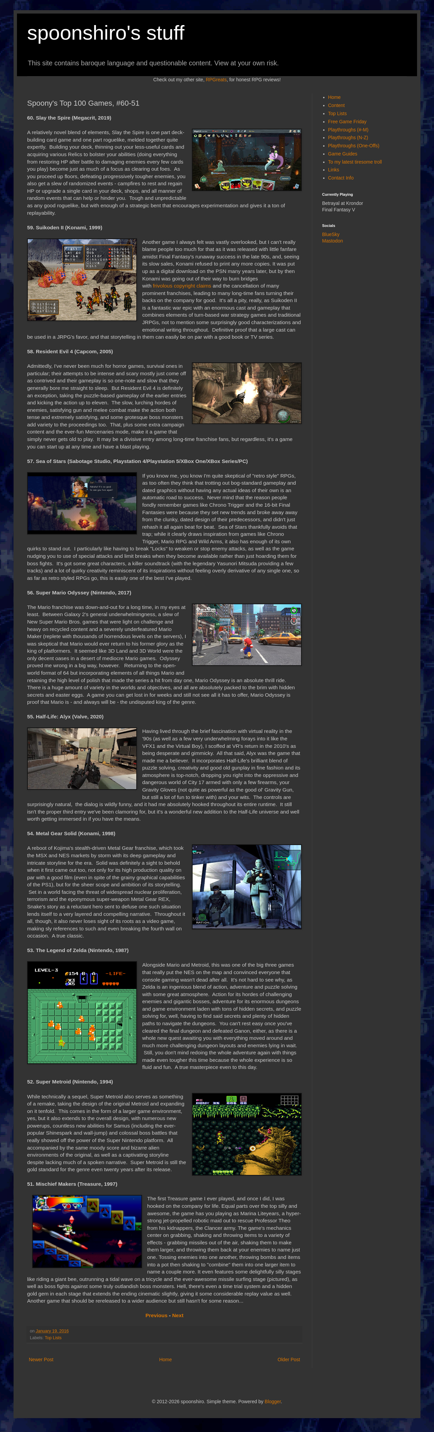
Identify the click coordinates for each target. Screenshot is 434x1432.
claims (203, 286)
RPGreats (216, 79)
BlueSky (330, 234)
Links (333, 169)
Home (165, 1359)
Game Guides (342, 153)
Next (177, 1315)
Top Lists (53, 1337)
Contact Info (341, 178)
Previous (156, 1315)
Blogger (273, 1401)
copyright (184, 286)
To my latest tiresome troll (355, 162)
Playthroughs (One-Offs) (353, 145)
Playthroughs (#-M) (348, 129)
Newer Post (41, 1359)
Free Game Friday (347, 121)
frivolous (162, 286)
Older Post (289, 1359)
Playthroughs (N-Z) (348, 137)
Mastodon (332, 241)
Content (336, 105)
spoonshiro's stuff (105, 32)
